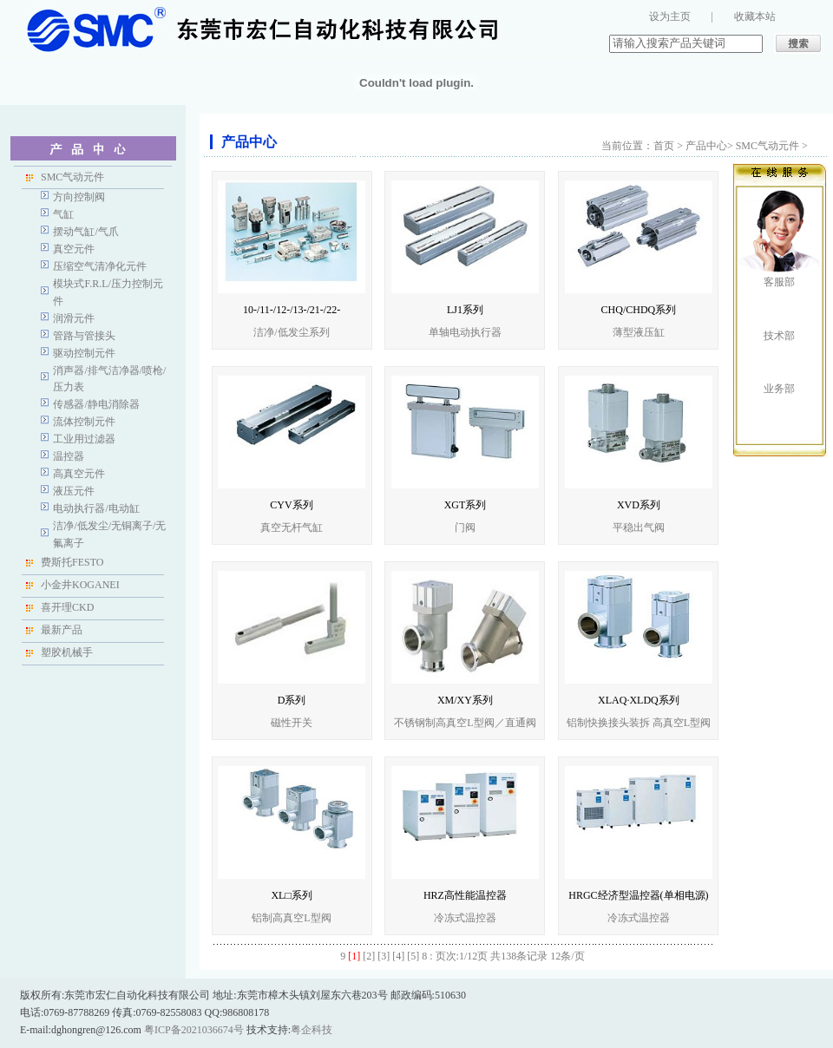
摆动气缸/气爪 (85, 232)
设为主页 (670, 16)
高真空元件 (79, 474)
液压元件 (74, 491)
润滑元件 (74, 318)
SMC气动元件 (72, 177)
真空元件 (74, 249)
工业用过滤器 (84, 439)
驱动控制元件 (84, 353)
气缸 (63, 214)
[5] (413, 956)
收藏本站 (755, 16)
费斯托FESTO (72, 562)
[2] (369, 956)
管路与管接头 (84, 336)
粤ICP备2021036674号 (194, 1030)
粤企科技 (311, 1030)
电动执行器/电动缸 (96, 508)
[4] (398, 956)
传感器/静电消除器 (96, 404)
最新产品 (61, 630)
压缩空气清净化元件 (100, 266)
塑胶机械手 (67, 652)
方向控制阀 (79, 197)
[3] (383, 956)
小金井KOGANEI (80, 585)
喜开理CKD (67, 607)
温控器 (68, 456)
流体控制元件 (84, 422)
